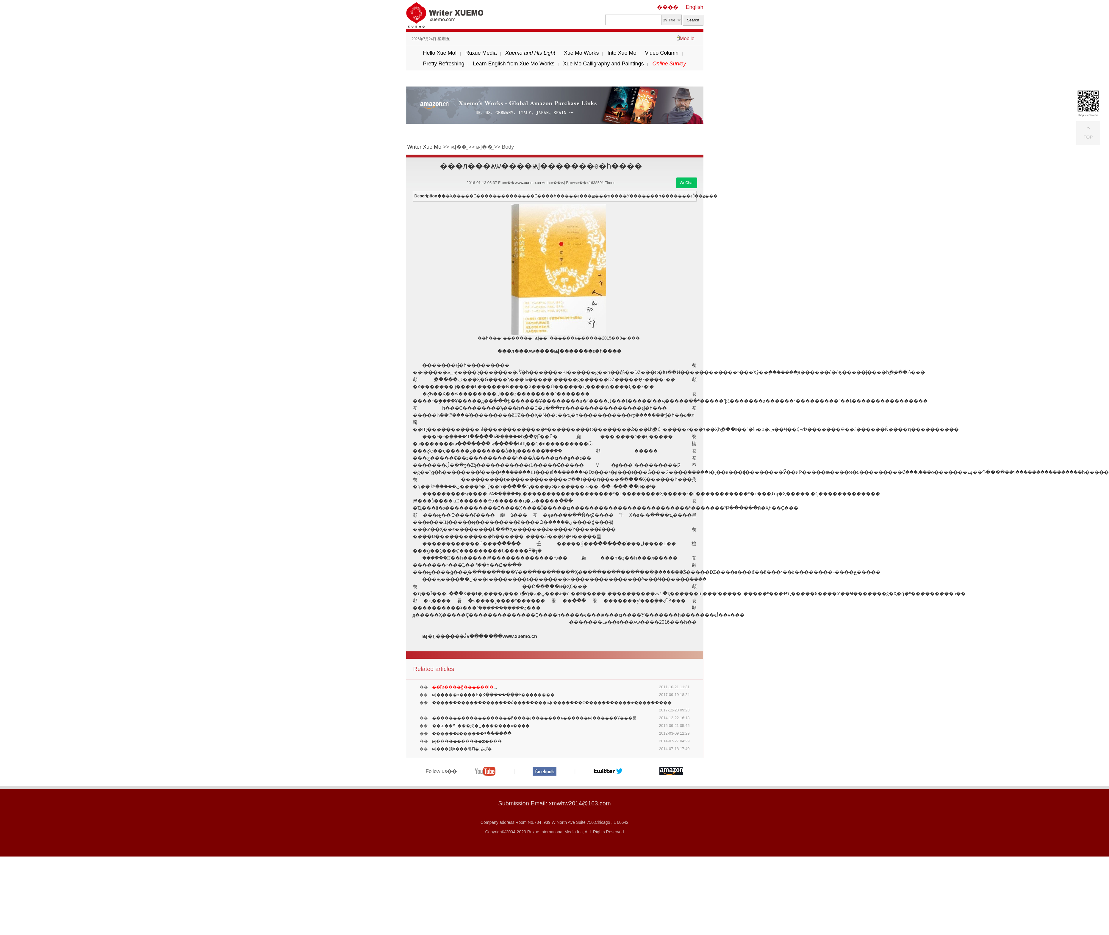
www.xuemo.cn (528, 182)
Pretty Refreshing (443, 64)
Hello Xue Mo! (439, 53)
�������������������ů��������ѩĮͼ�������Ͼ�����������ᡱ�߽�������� (552, 702)
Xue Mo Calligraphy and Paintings (603, 64)
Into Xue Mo (621, 53)
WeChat (687, 182)
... (464, 687)
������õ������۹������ (472, 733)
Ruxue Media (481, 53)
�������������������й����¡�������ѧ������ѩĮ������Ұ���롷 (534, 718)
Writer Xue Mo (424, 147)
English (694, 7)
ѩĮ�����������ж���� (467, 741)
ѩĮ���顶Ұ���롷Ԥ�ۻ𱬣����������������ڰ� (462, 749)
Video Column (661, 53)
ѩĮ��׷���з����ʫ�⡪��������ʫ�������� (493, 694)
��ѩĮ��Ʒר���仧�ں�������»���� (481, 725)
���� (667, 7)
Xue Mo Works (581, 53)
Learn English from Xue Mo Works (514, 64)
